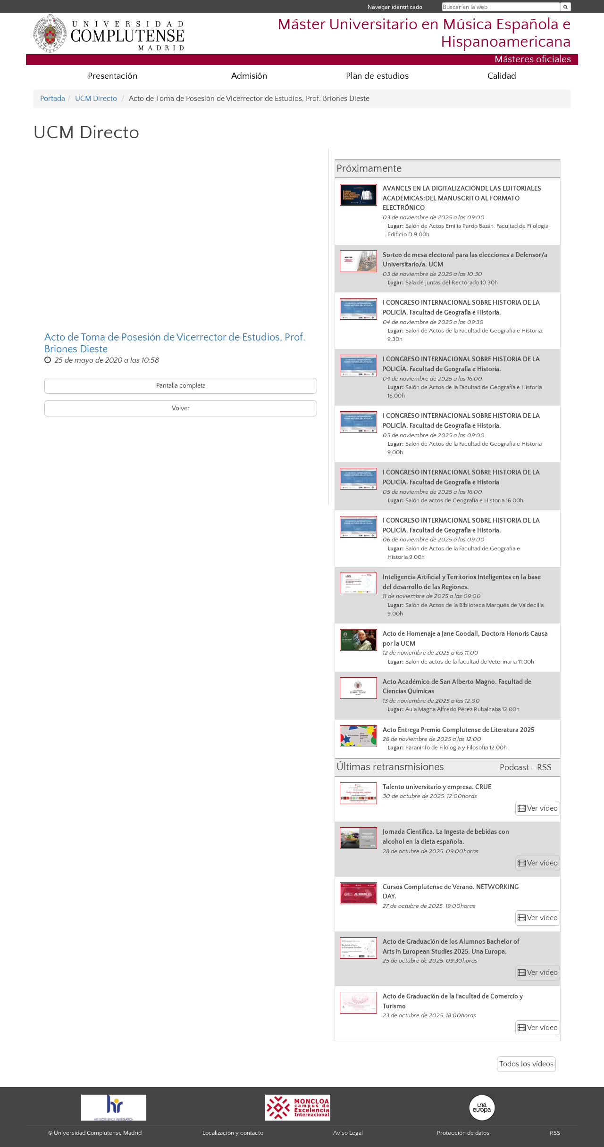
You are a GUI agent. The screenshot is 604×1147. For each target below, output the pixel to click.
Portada (52, 98)
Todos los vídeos (526, 1064)
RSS (555, 1133)
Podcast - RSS (526, 768)
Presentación (112, 76)
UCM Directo (96, 98)
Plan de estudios (377, 76)
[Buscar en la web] (565, 6)
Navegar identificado (395, 7)
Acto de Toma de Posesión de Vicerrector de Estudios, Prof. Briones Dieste (174, 343)
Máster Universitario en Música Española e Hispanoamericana (424, 33)
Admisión (249, 76)
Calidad (501, 76)
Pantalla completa (181, 386)
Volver (181, 408)
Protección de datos (463, 1133)
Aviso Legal (348, 1133)
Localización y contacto (232, 1133)
